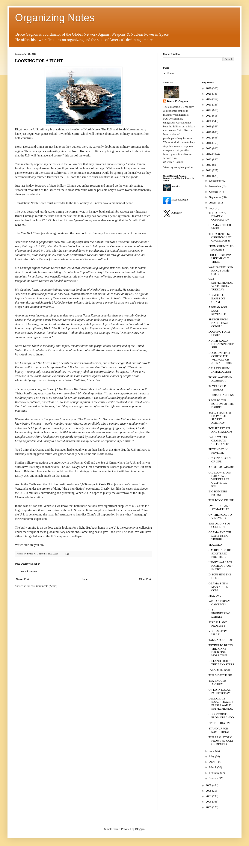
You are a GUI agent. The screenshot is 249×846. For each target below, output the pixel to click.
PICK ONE (215, 595)
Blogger (139, 828)
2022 (209, 110)
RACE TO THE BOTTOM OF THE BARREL (221, 404)
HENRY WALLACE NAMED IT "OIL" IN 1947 (221, 566)
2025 (209, 93)
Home (84, 579)
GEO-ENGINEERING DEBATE (219, 613)
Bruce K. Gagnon (177, 101)
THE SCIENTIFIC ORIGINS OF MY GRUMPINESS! (220, 237)
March (213, 767)
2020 (209, 121)
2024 (209, 99)
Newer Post (22, 579)
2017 (209, 137)
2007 (209, 796)
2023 (209, 104)
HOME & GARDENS (221, 394)
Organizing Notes (55, 17)
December (215, 180)
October (214, 191)
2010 (209, 175)
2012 (209, 164)
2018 (209, 132)
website (171, 186)
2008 (209, 790)
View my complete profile (178, 167)
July (212, 207)
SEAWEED (215, 544)
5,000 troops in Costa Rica (96, 484)
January (214, 778)
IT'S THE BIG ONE (220, 722)
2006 (209, 801)
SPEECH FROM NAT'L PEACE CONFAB (219, 323)
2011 (209, 170)
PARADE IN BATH (220, 669)
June (212, 751)
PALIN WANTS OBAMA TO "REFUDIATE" (219, 440)
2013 (209, 159)
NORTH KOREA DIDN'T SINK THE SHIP (221, 344)
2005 (209, 807)
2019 (209, 126)
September (215, 197)
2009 (209, 785)
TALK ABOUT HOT (221, 639)
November (215, 186)
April (212, 761)
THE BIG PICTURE (220, 675)
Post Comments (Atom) (44, 585)
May (212, 756)
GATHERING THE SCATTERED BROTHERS (220, 553)
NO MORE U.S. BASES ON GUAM (218, 298)
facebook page (175, 199)
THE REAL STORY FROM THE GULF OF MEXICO (221, 741)
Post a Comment (29, 571)
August (213, 202)
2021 (209, 115)
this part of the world (77, 155)
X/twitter (172, 212)
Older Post (145, 579)
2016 (209, 142)
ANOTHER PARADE (221, 467)
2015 (209, 148)
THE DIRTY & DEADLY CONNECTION (219, 216)
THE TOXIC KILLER (221, 500)
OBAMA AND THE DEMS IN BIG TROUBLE (220, 536)
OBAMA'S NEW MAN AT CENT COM (219, 587)
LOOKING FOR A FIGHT (39, 60)
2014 (209, 154)
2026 (209, 88)
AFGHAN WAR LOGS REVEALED (218, 311)
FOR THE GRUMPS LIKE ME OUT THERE (220, 258)
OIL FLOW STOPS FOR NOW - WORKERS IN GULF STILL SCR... (220, 479)
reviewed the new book (72, 233)
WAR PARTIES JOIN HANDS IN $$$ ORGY (221, 270)
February (214, 772)
